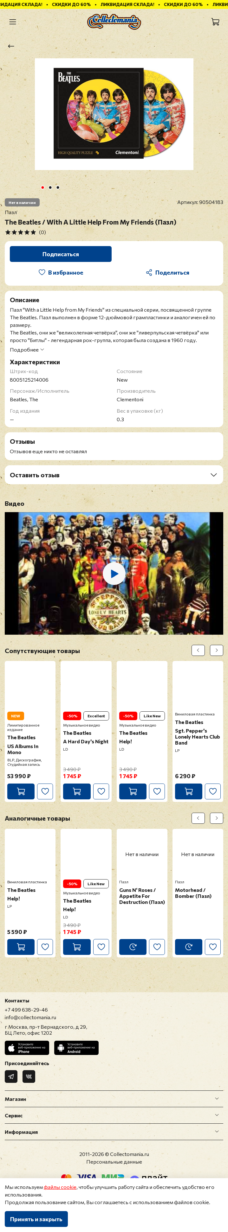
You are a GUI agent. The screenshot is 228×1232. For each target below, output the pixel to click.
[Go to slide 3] (58, 187)
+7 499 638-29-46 (26, 1010)
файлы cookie (60, 1187)
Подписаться (60, 254)
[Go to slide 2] (50, 187)
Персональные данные (114, 1162)
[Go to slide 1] (42, 187)
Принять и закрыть (36, 1219)
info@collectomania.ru (30, 1017)
